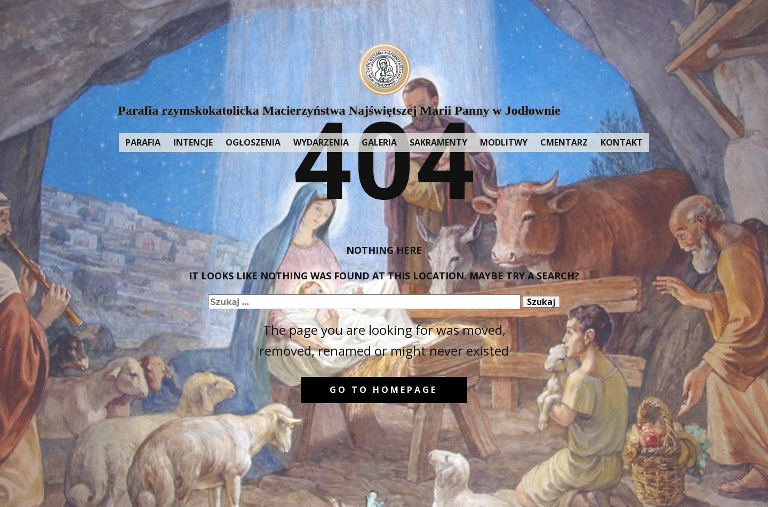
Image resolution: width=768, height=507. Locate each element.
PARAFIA (143, 142)
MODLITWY (503, 142)
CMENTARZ (564, 142)
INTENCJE (193, 142)
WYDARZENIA (321, 142)
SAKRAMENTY (438, 142)
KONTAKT (622, 142)
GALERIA (379, 142)
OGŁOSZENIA (253, 142)
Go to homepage (383, 390)
